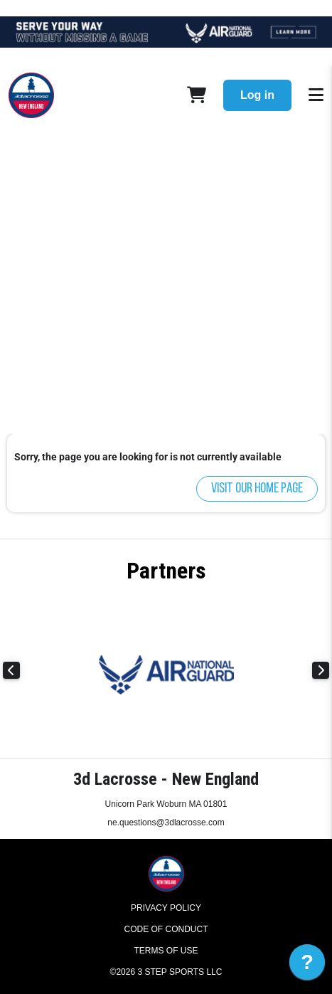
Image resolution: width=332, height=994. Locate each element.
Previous (11, 670)
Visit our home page (257, 489)
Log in (257, 95)
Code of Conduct (166, 929)
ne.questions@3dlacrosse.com (165, 823)
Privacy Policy (166, 908)
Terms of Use (166, 951)
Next (320, 670)
